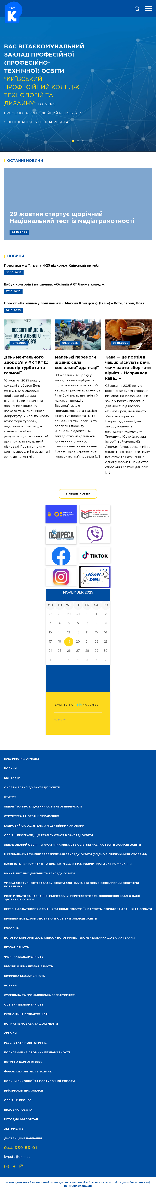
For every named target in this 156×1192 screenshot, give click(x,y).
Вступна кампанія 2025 (23, 1062)
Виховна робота (18, 1110)
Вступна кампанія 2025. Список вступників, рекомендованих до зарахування (69, 938)
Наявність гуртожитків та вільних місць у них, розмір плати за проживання (68, 864)
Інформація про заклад (23, 1091)
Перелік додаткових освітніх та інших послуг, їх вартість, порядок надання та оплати (78, 909)
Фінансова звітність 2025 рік (28, 1072)
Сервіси (10, 1033)
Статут (10, 797)
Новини (10, 986)
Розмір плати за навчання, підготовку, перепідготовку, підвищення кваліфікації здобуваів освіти (72, 898)
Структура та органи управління (31, 816)
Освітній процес (17, 1100)
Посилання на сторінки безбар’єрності (37, 1052)
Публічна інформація (21, 759)
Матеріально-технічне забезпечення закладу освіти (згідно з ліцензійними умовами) (75, 854)
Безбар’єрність (16, 947)
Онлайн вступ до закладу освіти (32, 788)
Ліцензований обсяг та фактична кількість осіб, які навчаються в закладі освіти (72, 845)
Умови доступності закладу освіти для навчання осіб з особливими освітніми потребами (71, 885)
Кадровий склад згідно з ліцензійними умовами (44, 826)
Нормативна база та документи (31, 1024)
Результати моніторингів (25, 1043)
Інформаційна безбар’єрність (28, 966)
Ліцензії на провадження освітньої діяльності (43, 807)
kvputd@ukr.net (17, 1156)
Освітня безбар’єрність (23, 1005)
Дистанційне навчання (23, 1139)
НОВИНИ (10, 768)
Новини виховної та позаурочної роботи (39, 1081)
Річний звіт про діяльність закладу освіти (39, 874)
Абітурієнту (14, 1129)
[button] (73, 141)
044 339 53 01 (20, 1148)
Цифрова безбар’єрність (24, 976)
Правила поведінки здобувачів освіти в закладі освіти (50, 919)
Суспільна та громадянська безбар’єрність (40, 995)
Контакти (12, 778)
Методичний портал (21, 1119)
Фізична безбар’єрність (23, 957)
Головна (11, 928)
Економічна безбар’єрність (26, 1014)
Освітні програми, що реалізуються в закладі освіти (48, 835)
